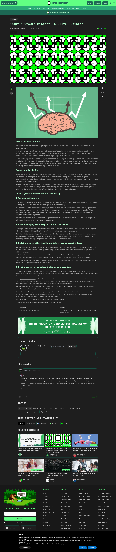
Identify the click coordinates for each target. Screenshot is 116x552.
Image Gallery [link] (66, 503)
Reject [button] (83, 547)
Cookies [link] (45, 499)
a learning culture (37, 212)
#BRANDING (67, 445)
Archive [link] (64, 493)
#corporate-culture (75, 408)
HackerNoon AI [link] (48, 506)
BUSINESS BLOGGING (58, 8)
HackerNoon (25, 455)
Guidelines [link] (83, 503)
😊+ (28, 388)
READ (29, 8)
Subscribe (72, 346)
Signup (97, 3)
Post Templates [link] (85, 515)
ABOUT (78, 8)
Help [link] (44, 515)
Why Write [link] (83, 528)
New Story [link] (83, 509)
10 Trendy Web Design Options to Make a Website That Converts (57, 475)
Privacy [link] (45, 519)
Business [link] (101, 490)
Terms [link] (45, 528)
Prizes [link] (81, 519)
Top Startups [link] (102, 525)
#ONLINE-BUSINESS (37, 470)
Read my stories (39, 354)
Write (105, 3)
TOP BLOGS (37, 8)
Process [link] (82, 522)
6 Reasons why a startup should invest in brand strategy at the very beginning (58, 450)
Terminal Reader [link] (67, 525)
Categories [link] (65, 496)
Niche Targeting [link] (103, 519)
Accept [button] (92, 547)
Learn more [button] (25, 547)
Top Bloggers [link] (66, 528)
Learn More (77, 354)
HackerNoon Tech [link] (49, 512)
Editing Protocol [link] (85, 496)
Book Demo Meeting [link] (104, 496)
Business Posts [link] (103, 528)
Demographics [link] (102, 509)
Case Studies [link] (102, 503)
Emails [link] (45, 503)
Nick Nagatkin (81, 454)
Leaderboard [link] (65, 506)
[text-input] (60, 370)
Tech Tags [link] (64, 522)
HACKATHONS (70, 8)
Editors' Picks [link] (66, 499)
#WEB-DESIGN (66, 470)
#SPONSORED (38, 445)
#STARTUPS (94, 445)
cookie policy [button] (22, 539)
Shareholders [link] (48, 525)
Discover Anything (9, 3)
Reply (31, 388)
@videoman (26, 375)
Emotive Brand (18, 28)
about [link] (46, 490)
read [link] (63, 490)
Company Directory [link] (104, 506)
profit (42, 297)
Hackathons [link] (101, 512)
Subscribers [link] (83, 525)
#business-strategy (57, 408)
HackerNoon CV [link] (48, 509)
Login (90, 3)
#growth (44, 412)
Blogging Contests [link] (104, 493)
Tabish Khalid (81, 479)
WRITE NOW (46, 8)
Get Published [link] (84, 499)
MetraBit (52, 479)
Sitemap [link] (45, 522)
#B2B (95, 470)
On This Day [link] (65, 512)
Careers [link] (45, 493)
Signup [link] (63, 515)
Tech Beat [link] (64, 519)
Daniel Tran (26, 479)
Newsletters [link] (65, 509)
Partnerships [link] (102, 522)
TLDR (13, 32)
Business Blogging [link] (104, 499)
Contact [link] (45, 496)
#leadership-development (28, 412)
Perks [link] (81, 512)
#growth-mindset (40, 408)
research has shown (28, 279)
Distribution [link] (84, 493)
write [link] (82, 490)
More (85, 8)
